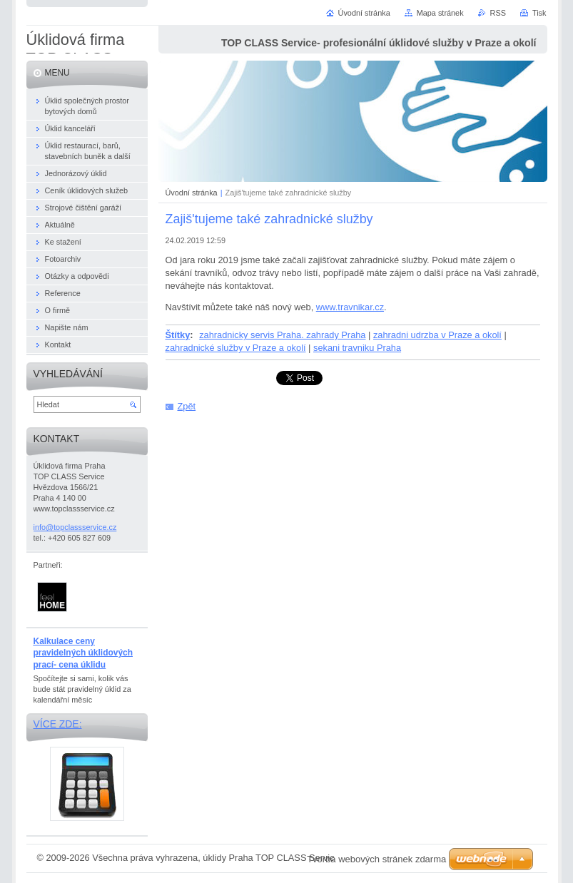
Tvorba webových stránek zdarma (376, 859)
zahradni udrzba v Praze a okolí (437, 335)
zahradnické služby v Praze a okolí (236, 347)
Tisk (539, 13)
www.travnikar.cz (350, 307)
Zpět (187, 406)
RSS (498, 13)
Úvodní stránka (192, 192)
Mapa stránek (440, 13)
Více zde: (58, 724)
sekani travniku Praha (357, 347)
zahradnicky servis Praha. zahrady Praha (282, 335)
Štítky (178, 335)
